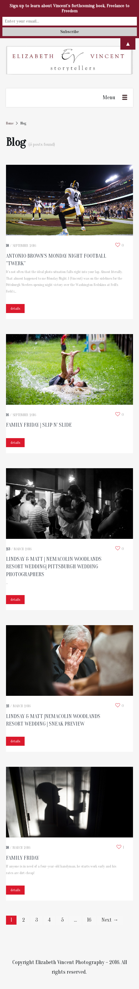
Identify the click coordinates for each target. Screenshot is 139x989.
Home (10, 123)
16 (89, 920)
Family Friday (22, 858)
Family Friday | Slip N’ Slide (39, 425)
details (15, 308)
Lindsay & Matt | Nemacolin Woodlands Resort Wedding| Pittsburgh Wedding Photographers (53, 566)
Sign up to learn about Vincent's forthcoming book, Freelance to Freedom (69, 8)
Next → (109, 920)
